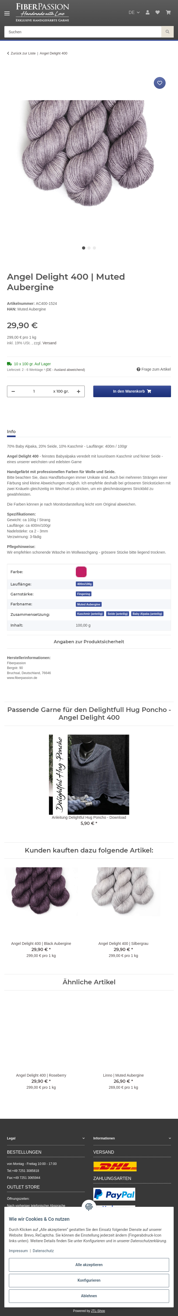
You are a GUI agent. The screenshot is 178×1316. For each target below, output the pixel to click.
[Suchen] (167, 32)
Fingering (83, 593)
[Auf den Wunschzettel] (160, 83)
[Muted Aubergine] (89, 604)
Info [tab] (11, 431)
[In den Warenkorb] (11, 70)
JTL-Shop (98, 1311)
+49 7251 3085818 (25, 1171)
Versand (49, 343)
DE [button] (131, 12)
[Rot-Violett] (81, 571)
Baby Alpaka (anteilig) (147, 613)
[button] (147, 12)
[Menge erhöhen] (78, 391)
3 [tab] (94, 248)
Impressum (18, 1251)
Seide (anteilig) (118, 613)
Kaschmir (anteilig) (90, 613)
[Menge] (34, 391)
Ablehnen (89, 1296)
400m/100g (84, 584)
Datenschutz (43, 1251)
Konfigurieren (88, 1280)
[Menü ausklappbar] (7, 11)
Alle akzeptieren (88, 1265)
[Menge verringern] (13, 391)
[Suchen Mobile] (83, 32)
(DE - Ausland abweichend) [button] (65, 370)
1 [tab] (83, 248)
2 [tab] (89, 248)
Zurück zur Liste (23, 53)
